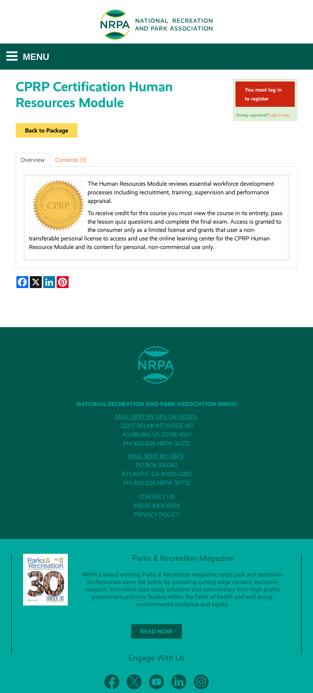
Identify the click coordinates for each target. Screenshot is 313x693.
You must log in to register (263, 94)
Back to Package (46, 130)
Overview (32, 159)
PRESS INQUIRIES (156, 505)
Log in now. (280, 115)
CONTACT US (156, 496)
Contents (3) (70, 159)
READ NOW (156, 631)
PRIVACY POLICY (157, 514)
